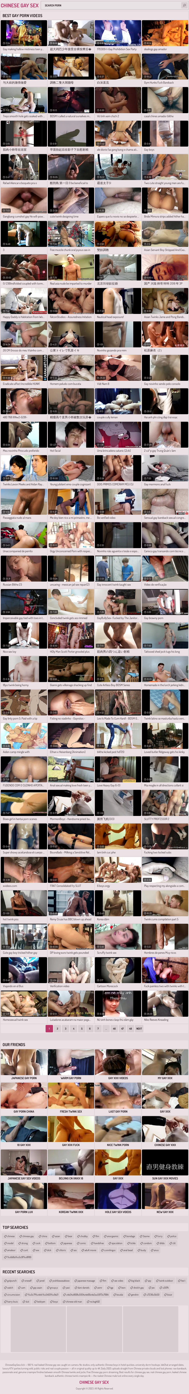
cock (38, 1243)
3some (146, 1236)
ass (75, 1250)
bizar (169, 1294)
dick (49, 1250)
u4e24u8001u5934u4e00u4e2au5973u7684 (87, 1294)
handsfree (99, 1243)
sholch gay (138, 1287)
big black (135, 1280)
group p (54, 1287)
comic (83, 1243)
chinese (11, 1236)
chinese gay (28, 1236)
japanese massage (86, 1280)
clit (174, 1243)
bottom (52, 1243)
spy (149, 1280)
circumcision (13, 1294)
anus (156, 1250)
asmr (99, 1287)
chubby (84, 1236)
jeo (153, 1287)
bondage (130, 1236)
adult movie (90, 1250)
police (173, 1236)
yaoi (68, 1287)
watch (10, 1287)
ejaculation (117, 1243)
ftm (97, 1236)
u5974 (166, 1287)
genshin (135, 1294)
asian (57, 1236)
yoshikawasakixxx (61, 1280)
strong (24, 1243)
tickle (132, 1243)
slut (27, 1301)
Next (139, 1028)
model (10, 1243)
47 (122, 1028)
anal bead (128, 1250)
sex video (118, 1280)
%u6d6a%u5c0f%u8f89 (19, 1257)
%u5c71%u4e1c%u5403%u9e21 (43, 1294)
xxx (37, 1250)
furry (159, 1236)
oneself (28, 1280)
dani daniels (83, 1287)
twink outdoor (166, 1280)
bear (70, 1236)
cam (23, 1287)
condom (147, 1243)
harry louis (12, 1301)
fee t (183, 1280)
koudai (119, 1294)
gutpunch (12, 1280)
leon (123, 1287)
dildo (162, 1243)
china (44, 1236)
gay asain (37, 1287)
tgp (111, 1287)
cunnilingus (109, 1250)
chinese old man (74, 1301)
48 (130, 1028)
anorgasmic (112, 1236)
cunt (25, 1250)
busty (143, 1250)
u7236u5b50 (153, 1294)
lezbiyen (41, 1301)
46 (114, 1028)
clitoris (62, 1250)
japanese (67, 1243)
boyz (55, 1301)
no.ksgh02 (95, 1301)
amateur (11, 1250)
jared (41, 1280)
